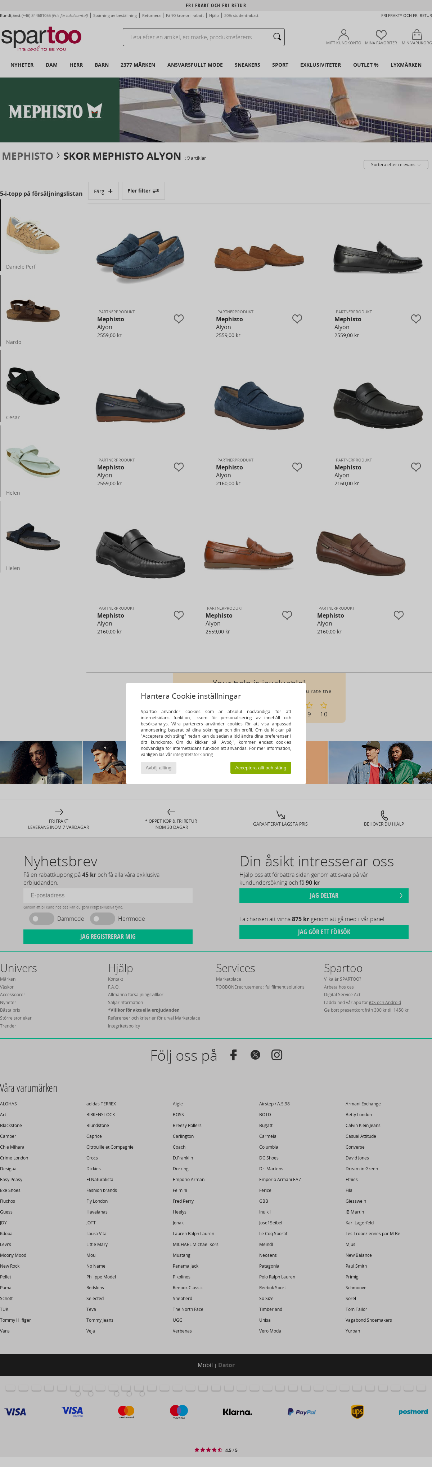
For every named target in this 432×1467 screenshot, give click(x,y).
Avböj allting (159, 767)
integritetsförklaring (193, 754)
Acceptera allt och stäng (260, 767)
